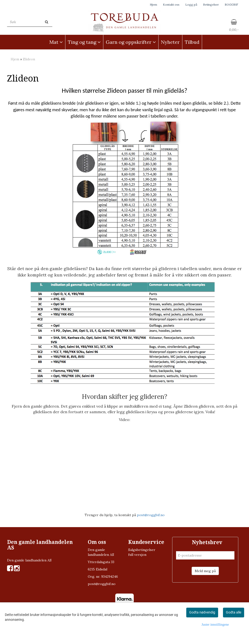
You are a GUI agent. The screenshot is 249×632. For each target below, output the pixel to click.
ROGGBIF (231, 4)
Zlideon (29, 59)
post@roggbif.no (151, 515)
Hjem (153, 4)
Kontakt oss (171, 4)
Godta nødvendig (202, 612)
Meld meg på (205, 571)
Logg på (191, 4)
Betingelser (211, 4)
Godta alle (233, 612)
